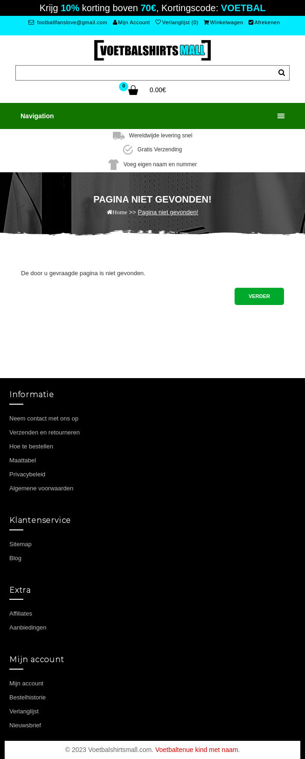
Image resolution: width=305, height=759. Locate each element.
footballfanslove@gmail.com (67, 22)
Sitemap (20, 544)
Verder (259, 296)
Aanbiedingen (28, 627)
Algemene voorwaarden (41, 488)
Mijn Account (131, 22)
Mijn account (26, 683)
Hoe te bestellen (31, 446)
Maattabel (22, 460)
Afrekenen (264, 22)
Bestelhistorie (27, 697)
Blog (15, 558)
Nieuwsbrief (25, 725)
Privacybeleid (27, 474)
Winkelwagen (223, 22)
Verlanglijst (24, 711)
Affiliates (20, 613)
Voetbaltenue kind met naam (196, 749)
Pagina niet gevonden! (168, 212)
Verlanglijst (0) (176, 22)
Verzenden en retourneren (44, 432)
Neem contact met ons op (43, 418)
